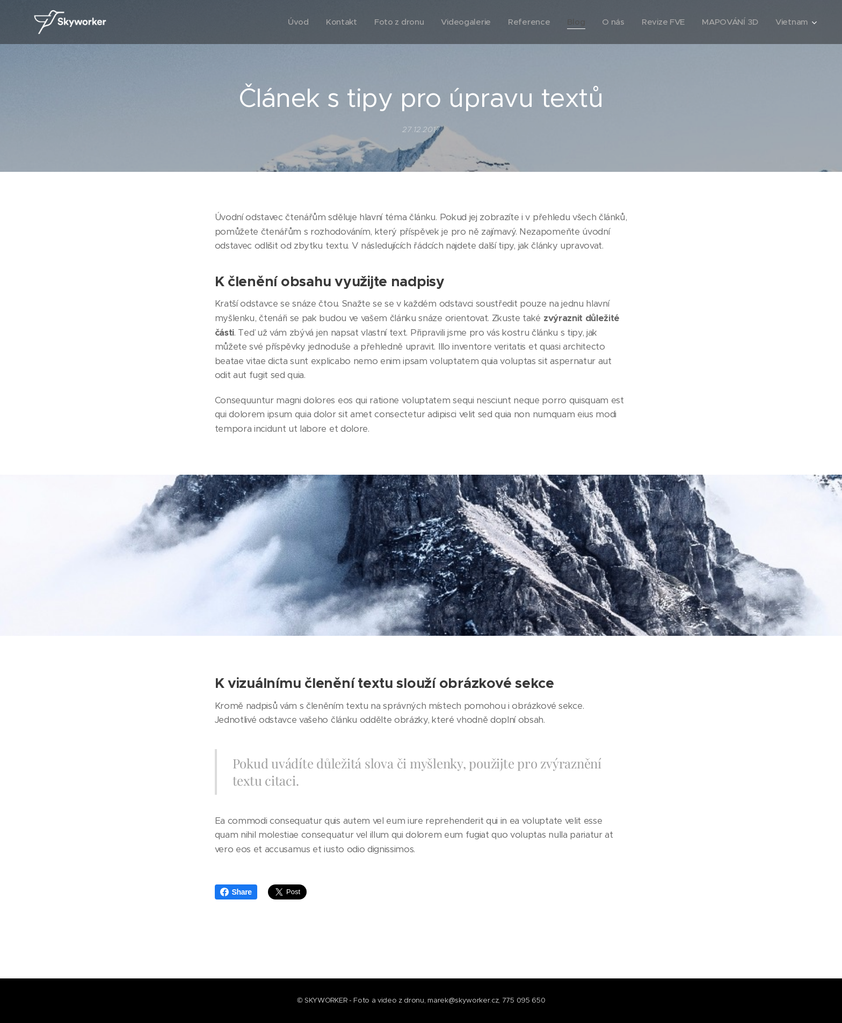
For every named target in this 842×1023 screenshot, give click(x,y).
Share (236, 892)
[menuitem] (289, 22)
